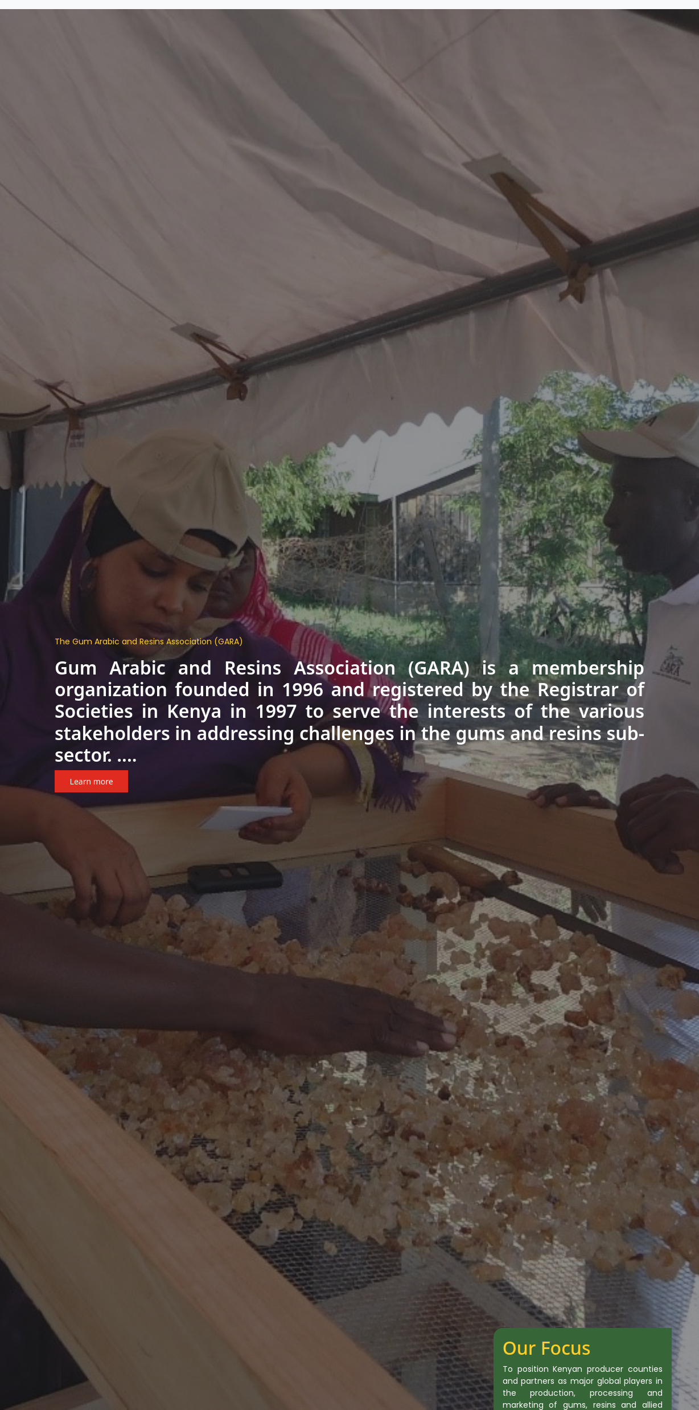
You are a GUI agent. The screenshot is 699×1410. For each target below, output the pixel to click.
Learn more (91, 781)
